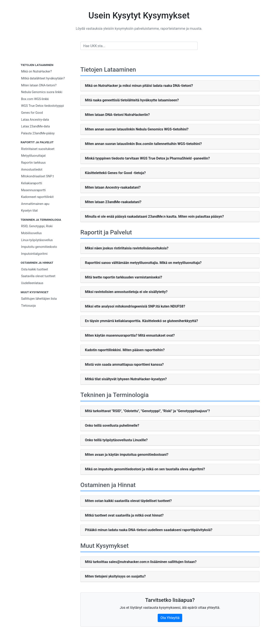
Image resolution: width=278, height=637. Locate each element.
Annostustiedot (31, 169)
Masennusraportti (33, 190)
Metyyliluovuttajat (33, 156)
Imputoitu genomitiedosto (39, 247)
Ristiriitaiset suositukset (37, 149)
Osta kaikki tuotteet (34, 269)
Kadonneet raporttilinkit (37, 197)
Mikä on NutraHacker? (36, 71)
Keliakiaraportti (31, 183)
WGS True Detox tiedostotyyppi (42, 106)
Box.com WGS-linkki (35, 99)
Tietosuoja (28, 306)
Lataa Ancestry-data (35, 120)
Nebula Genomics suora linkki (41, 92)
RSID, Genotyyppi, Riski (37, 226)
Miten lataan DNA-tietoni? (38, 85)
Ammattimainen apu (35, 204)
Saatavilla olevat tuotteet (38, 276)
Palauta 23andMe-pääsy (38, 133)
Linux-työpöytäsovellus (37, 240)
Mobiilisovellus (31, 233)
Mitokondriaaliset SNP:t (37, 176)
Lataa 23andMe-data (35, 126)
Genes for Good (32, 113)
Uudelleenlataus (32, 283)
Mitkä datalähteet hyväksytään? (43, 78)
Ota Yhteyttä (170, 618)
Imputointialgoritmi (34, 254)
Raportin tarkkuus (33, 163)
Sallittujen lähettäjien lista (39, 299)
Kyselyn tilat (29, 210)
